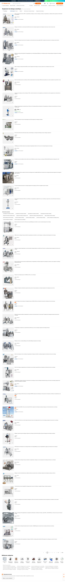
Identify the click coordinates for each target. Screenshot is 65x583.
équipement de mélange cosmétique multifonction (38, 567)
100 (58, 552)
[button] (34, 3)
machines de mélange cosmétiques (23, 567)
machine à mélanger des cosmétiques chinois (53, 217)
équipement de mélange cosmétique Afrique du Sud (36, 215)
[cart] (47, 3)
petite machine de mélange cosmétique (51, 568)
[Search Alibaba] (23, 3)
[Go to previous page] (43, 552)
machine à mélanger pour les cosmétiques (20, 219)
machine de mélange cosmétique (36, 568)
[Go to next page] (60, 552)
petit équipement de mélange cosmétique (33, 213)
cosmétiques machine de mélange (22, 569)
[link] (64, 574)
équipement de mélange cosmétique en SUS (22, 215)
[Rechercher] (38, 3)
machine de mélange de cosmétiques (8, 219)
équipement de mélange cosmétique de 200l (9, 215)
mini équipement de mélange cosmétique (8, 213)
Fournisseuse (22, 19)
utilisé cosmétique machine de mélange (50, 215)
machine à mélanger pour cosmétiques (51, 566)
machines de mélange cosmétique (19, 217)
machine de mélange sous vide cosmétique (10, 568)
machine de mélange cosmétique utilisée (9, 567)
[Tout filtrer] (5, 11)
